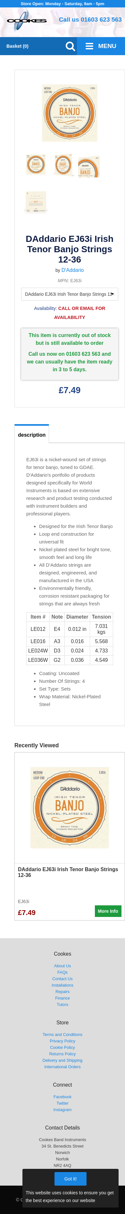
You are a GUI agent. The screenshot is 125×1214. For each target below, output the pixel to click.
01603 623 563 (101, 19)
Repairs (62, 991)
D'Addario (73, 270)
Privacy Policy (62, 1041)
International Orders (62, 1066)
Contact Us (62, 978)
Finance (62, 998)
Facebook (62, 1096)
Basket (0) (17, 46)
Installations (62, 985)
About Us (62, 965)
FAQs (62, 972)
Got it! (70, 1178)
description (32, 435)
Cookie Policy (62, 1047)
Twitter (62, 1103)
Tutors (62, 1004)
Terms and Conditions (62, 1034)
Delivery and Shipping (63, 1060)
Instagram (63, 1109)
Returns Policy (62, 1053)
